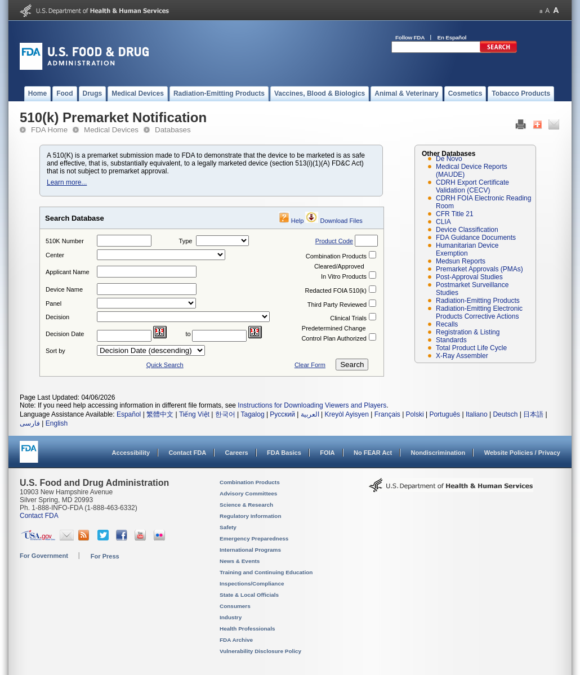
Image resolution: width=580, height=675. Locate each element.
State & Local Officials (249, 595)
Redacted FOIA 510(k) (336, 290)
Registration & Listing (467, 332)
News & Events (240, 561)
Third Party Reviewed (337, 304)
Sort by (55, 350)
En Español (452, 37)
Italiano (477, 414)
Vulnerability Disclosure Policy (260, 651)
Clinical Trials (348, 318)
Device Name (64, 289)
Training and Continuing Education (266, 572)
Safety (228, 527)
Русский (282, 414)
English (57, 423)
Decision (57, 317)
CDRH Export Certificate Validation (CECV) (472, 186)
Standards (451, 340)
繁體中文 (159, 414)
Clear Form (310, 364)
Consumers (235, 606)
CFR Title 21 (455, 214)
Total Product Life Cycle (471, 348)
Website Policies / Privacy (522, 452)
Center (55, 255)
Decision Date (65, 333)
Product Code (334, 241)
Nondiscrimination (438, 452)
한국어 (225, 414)
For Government (44, 555)
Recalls (447, 324)
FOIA (327, 452)
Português (444, 414)
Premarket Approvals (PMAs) (479, 269)
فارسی (30, 423)
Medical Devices (111, 130)
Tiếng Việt (194, 414)
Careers (236, 452)
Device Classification (467, 230)
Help (297, 220)
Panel (53, 303)
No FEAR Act (373, 452)
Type (186, 241)
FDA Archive (236, 640)
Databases (173, 130)
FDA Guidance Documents (476, 238)
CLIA (443, 222)
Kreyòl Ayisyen (346, 414)
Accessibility (131, 452)
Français (387, 414)
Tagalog (253, 414)
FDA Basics (284, 452)
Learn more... (67, 182)
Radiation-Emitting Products (478, 301)
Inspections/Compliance (252, 583)
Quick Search (165, 364)
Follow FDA (410, 37)
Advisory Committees (248, 493)
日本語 (533, 414)
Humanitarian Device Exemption (467, 249)
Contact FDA (187, 452)
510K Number (65, 241)
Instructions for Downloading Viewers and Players (312, 405)
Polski (415, 414)
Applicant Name (68, 272)
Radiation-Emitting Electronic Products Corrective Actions (479, 312)
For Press (105, 556)
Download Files (341, 220)
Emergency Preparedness (254, 538)
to (188, 333)
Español (129, 414)
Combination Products (336, 256)
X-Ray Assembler (462, 356)
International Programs (250, 550)
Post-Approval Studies (469, 277)
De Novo (449, 159)
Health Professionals (247, 628)
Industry (231, 617)
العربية (310, 414)
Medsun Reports (460, 261)
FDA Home (49, 130)
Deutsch (505, 414)
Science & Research (246, 505)
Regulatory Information (251, 516)
